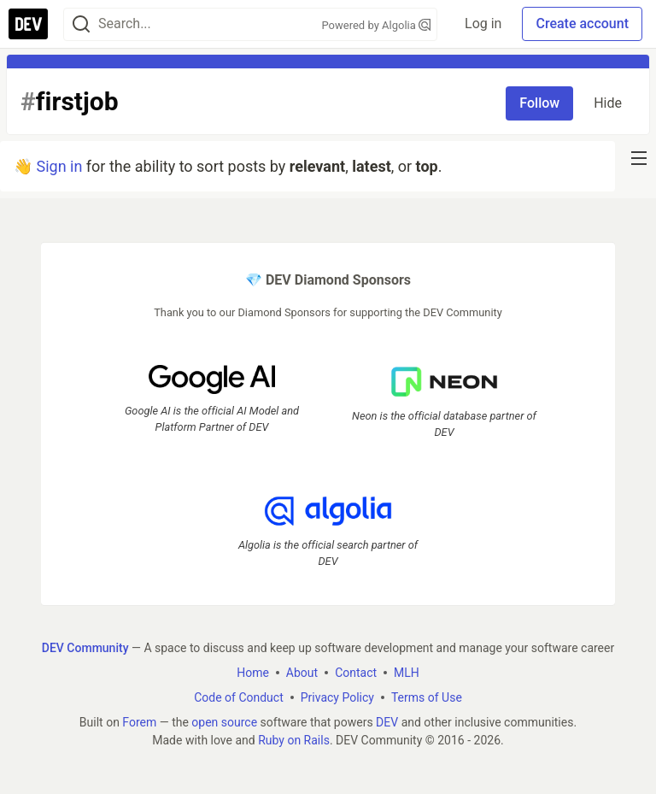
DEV (387, 722)
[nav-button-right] (639, 158)
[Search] (81, 24)
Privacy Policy (337, 697)
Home (253, 672)
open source (224, 722)
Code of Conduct (239, 697)
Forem (139, 722)
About (302, 672)
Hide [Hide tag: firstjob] (608, 103)
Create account (582, 23)
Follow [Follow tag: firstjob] (539, 103)
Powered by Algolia (376, 25)
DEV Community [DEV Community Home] (85, 648)
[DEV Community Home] (28, 24)
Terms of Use (426, 697)
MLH (406, 672)
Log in (483, 23)
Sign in (59, 166)
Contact (356, 672)
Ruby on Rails (294, 740)
